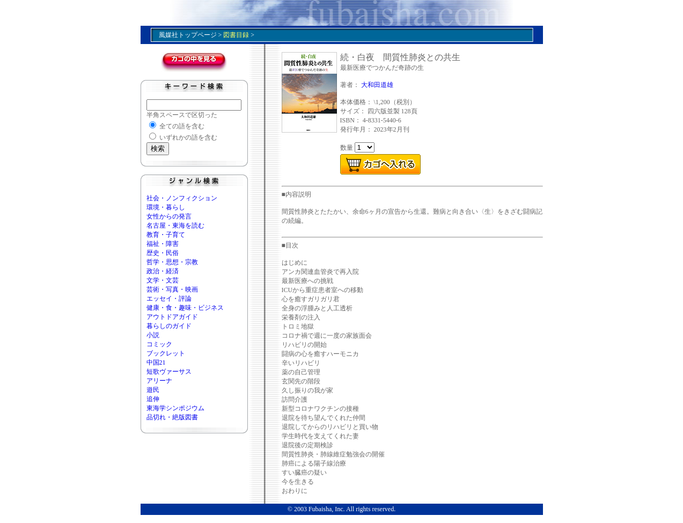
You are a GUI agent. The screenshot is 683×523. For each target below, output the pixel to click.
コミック (159, 344)
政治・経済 (162, 271)
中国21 (156, 362)
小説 (152, 335)
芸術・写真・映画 (172, 289)
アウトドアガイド (172, 317)
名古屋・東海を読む (175, 225)
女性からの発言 (169, 216)
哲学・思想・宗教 (172, 262)
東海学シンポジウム (175, 408)
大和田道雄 (377, 85)
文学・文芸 (162, 280)
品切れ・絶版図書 (172, 417)
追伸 (152, 399)
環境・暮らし (165, 207)
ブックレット (165, 353)
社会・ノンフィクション (181, 198)
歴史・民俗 (162, 253)
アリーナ (159, 380)
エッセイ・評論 (169, 298)
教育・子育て (165, 234)
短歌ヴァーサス (169, 371)
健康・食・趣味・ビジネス (185, 307)
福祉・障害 (162, 244)
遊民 (152, 390)
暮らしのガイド (169, 326)
